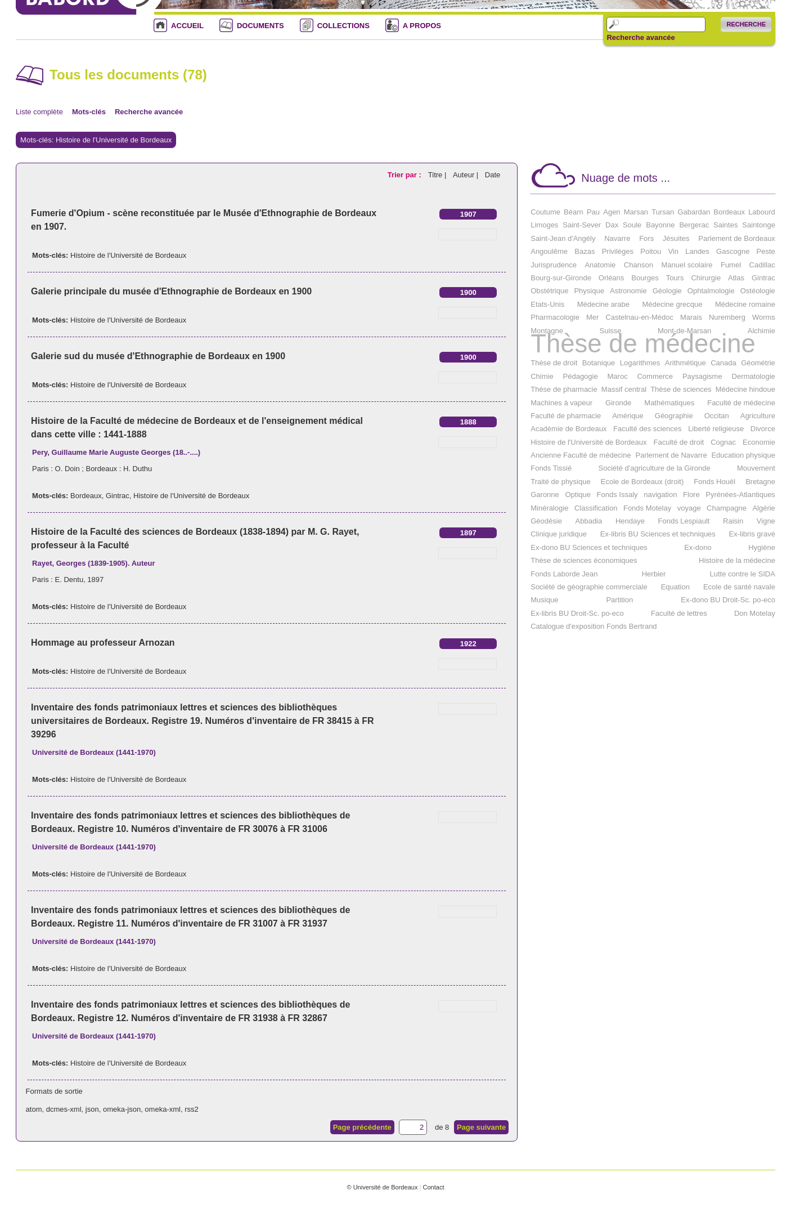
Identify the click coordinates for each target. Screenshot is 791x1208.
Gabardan (693, 212)
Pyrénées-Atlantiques (740, 494)
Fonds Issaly (617, 494)
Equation (675, 587)
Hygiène (761, 547)
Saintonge (758, 225)
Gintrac (117, 495)
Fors (646, 238)
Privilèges (617, 251)
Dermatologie (753, 376)
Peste (766, 251)
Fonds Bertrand (631, 626)
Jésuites (676, 238)
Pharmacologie (555, 317)
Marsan (636, 212)
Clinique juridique (559, 534)
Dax (611, 225)
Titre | (438, 175)
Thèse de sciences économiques (584, 560)
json (92, 1109)
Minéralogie (549, 508)
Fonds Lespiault (684, 521)
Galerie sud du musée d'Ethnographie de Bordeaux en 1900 (158, 356)
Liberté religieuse (716, 428)
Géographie (674, 415)
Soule (632, 225)
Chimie (542, 376)
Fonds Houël (714, 481)
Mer (592, 317)
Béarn (573, 212)
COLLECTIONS (343, 25)
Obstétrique (549, 291)
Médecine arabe (603, 304)
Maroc (618, 376)
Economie (759, 442)
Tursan (662, 212)
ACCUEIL (187, 25)
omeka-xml (163, 1109)
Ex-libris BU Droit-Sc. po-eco (577, 613)
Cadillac (762, 265)
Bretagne (760, 481)
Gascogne (732, 251)
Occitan (716, 415)
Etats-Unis (547, 304)
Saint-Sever (582, 225)
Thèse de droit (554, 363)
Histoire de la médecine (737, 560)
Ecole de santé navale (739, 587)
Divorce (762, 428)
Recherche (746, 24)
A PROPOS (422, 25)
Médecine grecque (672, 304)
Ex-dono (697, 547)
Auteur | (466, 175)
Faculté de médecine (741, 403)
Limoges (544, 225)
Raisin (733, 521)
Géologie (667, 291)
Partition (619, 600)
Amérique (628, 415)
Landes (697, 251)
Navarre (617, 238)
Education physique (743, 455)
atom (34, 1109)
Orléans (611, 278)
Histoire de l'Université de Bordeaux (128, 255)
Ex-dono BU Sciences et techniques (589, 547)
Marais (691, 317)
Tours (675, 278)
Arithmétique (685, 363)
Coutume (545, 212)
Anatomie (600, 265)
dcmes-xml (64, 1109)
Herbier (654, 574)
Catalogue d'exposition (567, 626)
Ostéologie (757, 291)
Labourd (761, 212)
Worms (763, 317)
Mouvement (756, 468)
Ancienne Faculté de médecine (581, 455)
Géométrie (758, 363)
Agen (611, 212)
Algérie (763, 508)
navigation (660, 494)
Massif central (623, 389)
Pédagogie (580, 376)
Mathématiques (669, 403)
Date (492, 175)
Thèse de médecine (643, 343)
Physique (589, 291)
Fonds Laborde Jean (564, 574)
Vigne (766, 521)
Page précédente (362, 1127)
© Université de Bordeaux (382, 1187)
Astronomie (628, 291)
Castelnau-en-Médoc (639, 317)
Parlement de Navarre (671, 455)
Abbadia (589, 521)
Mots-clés (89, 112)
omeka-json (122, 1109)
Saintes (725, 225)
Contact (433, 1187)
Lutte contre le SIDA (742, 574)
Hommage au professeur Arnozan (102, 642)
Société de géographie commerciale (589, 587)
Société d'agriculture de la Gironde (655, 468)
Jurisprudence (554, 265)
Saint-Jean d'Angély (563, 238)
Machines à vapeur (561, 403)
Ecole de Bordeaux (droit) (642, 481)
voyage (689, 508)
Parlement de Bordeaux (736, 238)
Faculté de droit (679, 442)
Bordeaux (86, 495)
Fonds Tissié (551, 468)
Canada (723, 363)
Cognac (723, 442)
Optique (578, 494)
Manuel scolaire (686, 265)
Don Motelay (754, 613)
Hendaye (630, 521)
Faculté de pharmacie (566, 415)
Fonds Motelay (647, 508)
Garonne (545, 494)
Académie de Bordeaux (568, 428)
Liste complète (39, 112)
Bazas (584, 251)
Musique (544, 600)
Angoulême (549, 251)
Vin (673, 251)
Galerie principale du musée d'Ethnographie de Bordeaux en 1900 (171, 291)
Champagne (727, 508)
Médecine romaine (745, 304)
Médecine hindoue (745, 389)
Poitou (650, 251)
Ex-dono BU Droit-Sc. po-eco (728, 600)
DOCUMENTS (260, 25)
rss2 (192, 1109)
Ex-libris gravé (752, 534)
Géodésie (546, 521)
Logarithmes (640, 363)
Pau (593, 212)
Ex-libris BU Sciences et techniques (658, 534)
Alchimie (761, 330)
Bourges (644, 278)
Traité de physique (560, 481)
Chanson (638, 265)
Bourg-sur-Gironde (561, 278)
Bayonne (660, 225)
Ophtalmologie (711, 291)
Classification (596, 508)
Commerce (655, 376)
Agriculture (757, 415)
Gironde (618, 403)
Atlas (736, 278)
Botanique (598, 363)
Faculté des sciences (647, 428)
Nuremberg (727, 317)
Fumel (731, 265)
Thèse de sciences (680, 389)
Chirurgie (706, 278)
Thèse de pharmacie (564, 389)
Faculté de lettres (679, 613)
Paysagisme (702, 376)
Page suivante (481, 1127)
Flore (691, 494)
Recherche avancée (640, 37)
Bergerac (694, 225)
